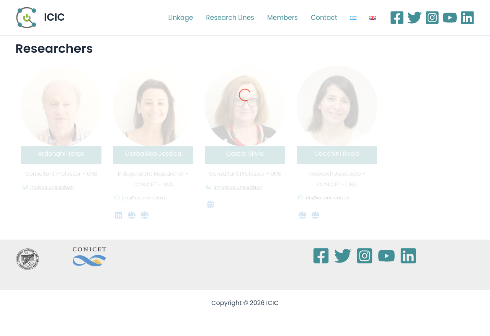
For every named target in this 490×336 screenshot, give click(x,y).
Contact (324, 17)
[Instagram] (432, 17)
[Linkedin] (467, 17)
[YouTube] (450, 17)
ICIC (54, 17)
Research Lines (230, 17)
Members (282, 17)
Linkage (180, 17)
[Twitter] (414, 17)
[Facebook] (397, 17)
